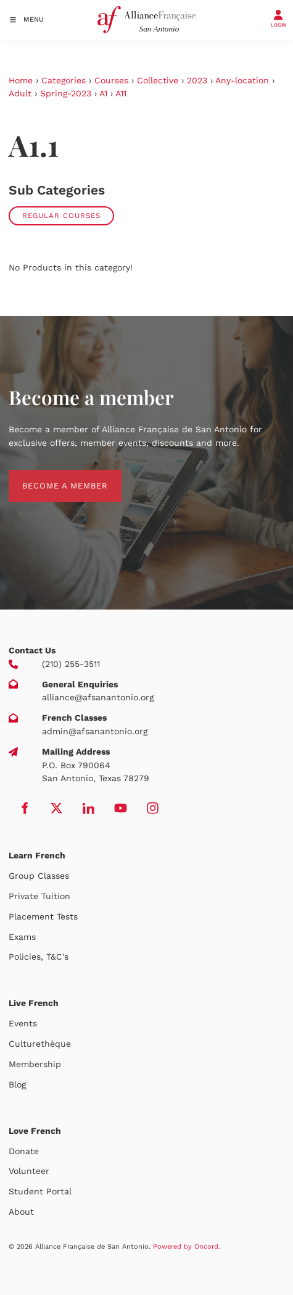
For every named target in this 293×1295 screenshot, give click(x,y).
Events (23, 1023)
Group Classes (39, 876)
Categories (63, 80)
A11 (120, 93)
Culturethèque (40, 1044)
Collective (157, 80)
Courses (111, 80)
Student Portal (40, 1191)
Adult (20, 93)
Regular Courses (61, 215)
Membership (35, 1064)
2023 (197, 80)
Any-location (242, 80)
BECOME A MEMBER (51, 476)
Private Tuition (39, 896)
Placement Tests (43, 916)
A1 (103, 93)
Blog (17, 1084)
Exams (22, 937)
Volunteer (29, 1171)
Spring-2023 (65, 93)
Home (21, 80)
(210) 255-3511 (71, 664)
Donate (24, 1151)
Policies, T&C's (38, 957)
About (21, 1212)
